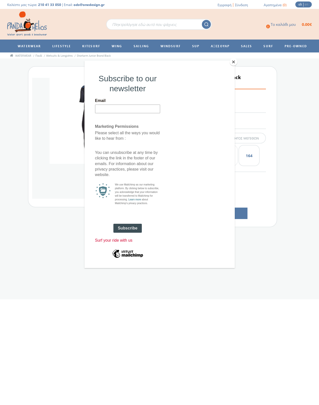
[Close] (233, 62)
